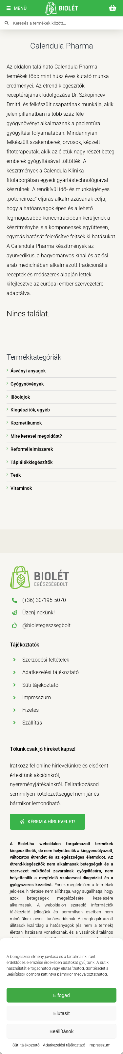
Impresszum (100, 1045)
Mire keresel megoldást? (36, 436)
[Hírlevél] (47, 822)
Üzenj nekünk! (38, 612)
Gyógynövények (27, 384)
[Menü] (17, 8)
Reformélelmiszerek (31, 449)
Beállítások (61, 1031)
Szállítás (32, 723)
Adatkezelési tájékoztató (64, 1045)
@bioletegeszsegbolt (46, 625)
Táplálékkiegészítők (31, 462)
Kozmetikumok (26, 423)
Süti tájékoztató (26, 1045)
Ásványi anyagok (28, 370)
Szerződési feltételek (45, 660)
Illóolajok (20, 397)
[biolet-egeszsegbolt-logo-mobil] (61, 4)
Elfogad (61, 995)
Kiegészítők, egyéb (30, 409)
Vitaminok (21, 488)
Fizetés (30, 710)
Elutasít (61, 1013)
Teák (15, 475)
